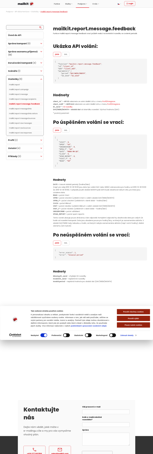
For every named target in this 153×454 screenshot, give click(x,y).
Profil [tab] (13, 140)
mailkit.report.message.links (20, 109)
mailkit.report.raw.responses (20, 133)
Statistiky (35, 11)
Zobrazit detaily (127, 449)
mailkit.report (14, 84)
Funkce (57, 4)
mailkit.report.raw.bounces (20, 128)
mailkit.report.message (18, 94)
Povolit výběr (133, 432)
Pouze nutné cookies (133, 439)
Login (129, 3)
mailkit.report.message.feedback (24, 104)
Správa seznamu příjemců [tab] (23, 53)
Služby (68, 4)
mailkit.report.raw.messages (20, 123)
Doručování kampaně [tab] (22, 62)
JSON (57, 54)
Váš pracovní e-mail (91, 407)
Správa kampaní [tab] (19, 43)
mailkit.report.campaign (19, 89)
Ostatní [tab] (14, 148)
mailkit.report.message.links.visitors (23, 113)
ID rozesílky (68, 107)
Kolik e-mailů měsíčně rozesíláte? (92, 418)
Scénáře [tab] (14, 70)
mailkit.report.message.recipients (22, 99)
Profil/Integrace (108, 101)
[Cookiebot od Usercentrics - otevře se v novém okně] (15, 449)
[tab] (57, 54)
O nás (94, 4)
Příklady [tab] (14, 156)
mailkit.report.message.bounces (22, 118)
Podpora (81, 4)
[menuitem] (57, 4)
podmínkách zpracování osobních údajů (89, 440)
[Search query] (25, 27)
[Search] (41, 27)
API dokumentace (22, 11)
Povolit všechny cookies (133, 426)
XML (65, 54)
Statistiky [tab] (15, 79)
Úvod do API (14, 35)
